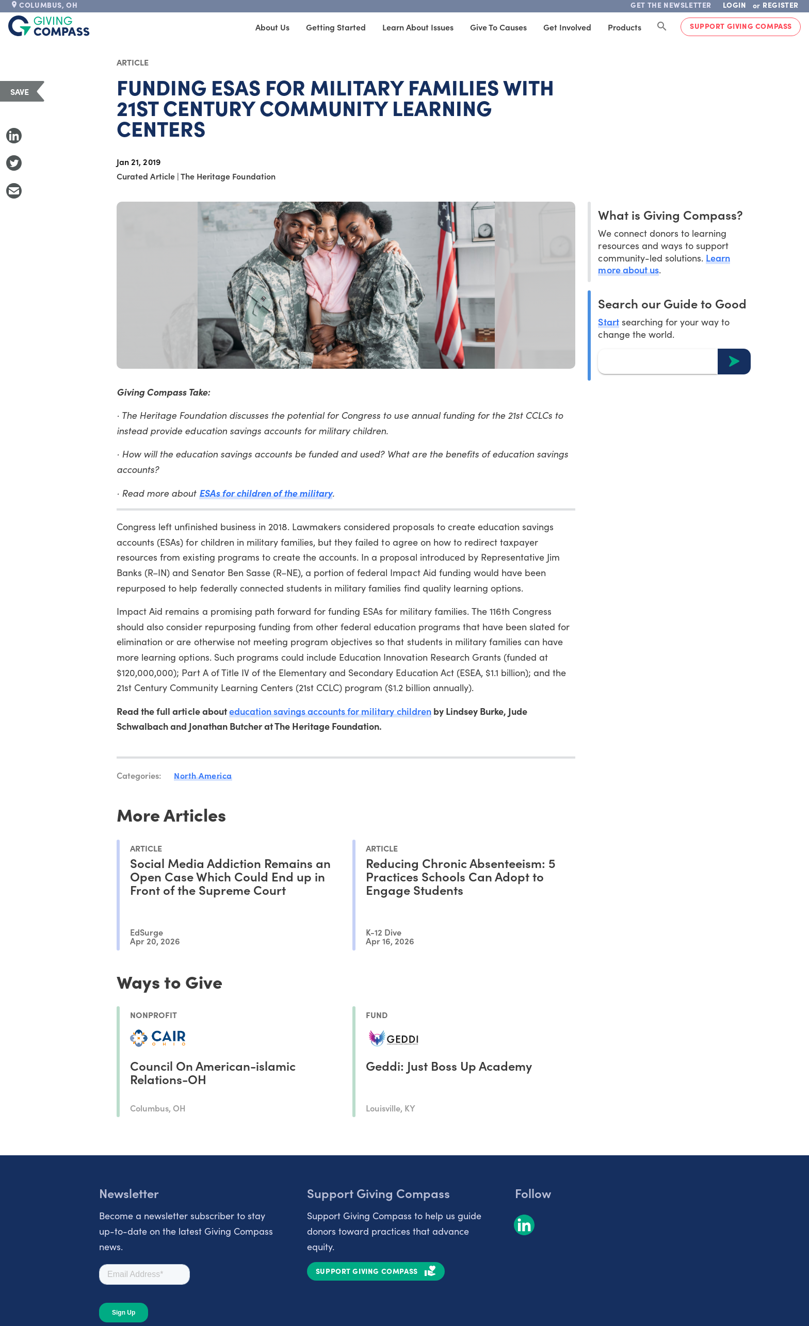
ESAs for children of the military (266, 492)
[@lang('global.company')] (49, 25)
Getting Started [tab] (336, 26)
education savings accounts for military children (330, 711)
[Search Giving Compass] (662, 26)
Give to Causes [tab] (498, 26)
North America (203, 775)
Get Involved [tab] (567, 26)
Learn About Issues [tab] (418, 26)
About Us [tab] (272, 26)
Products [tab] (624, 26)
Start (608, 321)
